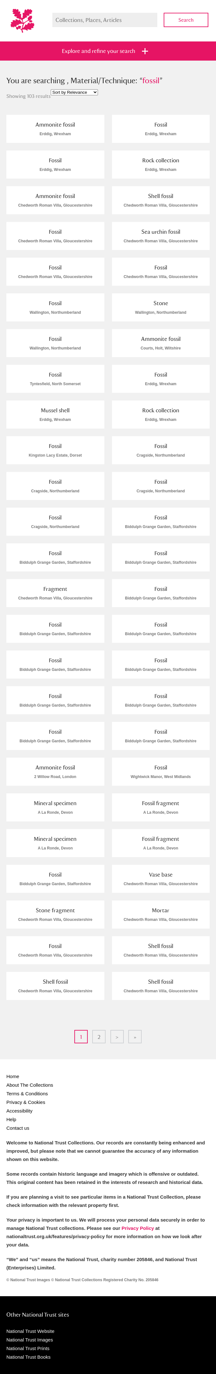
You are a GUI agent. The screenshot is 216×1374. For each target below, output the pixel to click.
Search (186, 20)
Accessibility (19, 1110)
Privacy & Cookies (25, 1102)
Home (12, 1076)
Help (11, 1119)
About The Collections (29, 1085)
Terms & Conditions (27, 1093)
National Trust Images (29, 1339)
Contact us (17, 1128)
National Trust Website (30, 1331)
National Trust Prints (27, 1348)
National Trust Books (28, 1357)
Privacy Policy (138, 1228)
